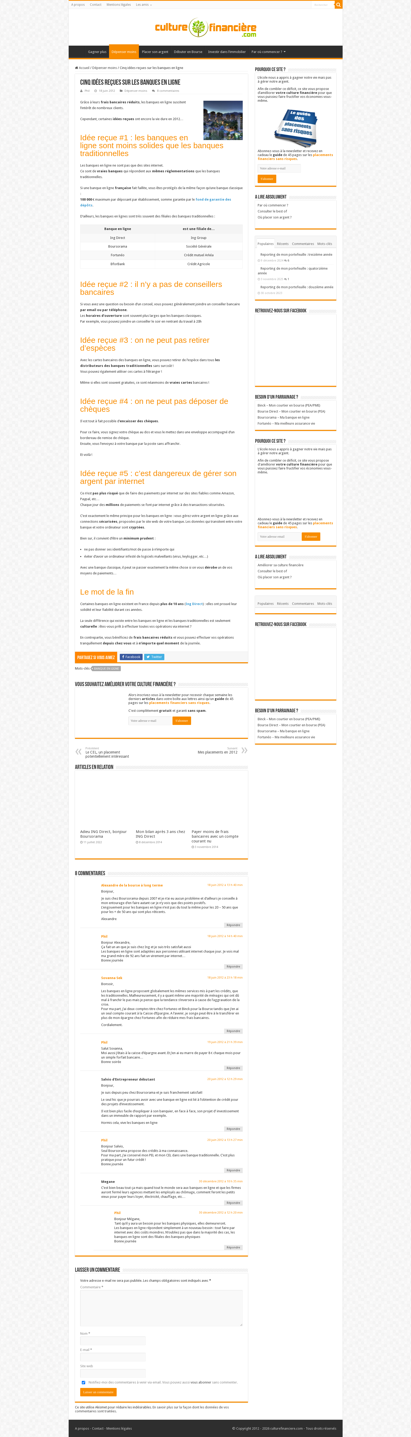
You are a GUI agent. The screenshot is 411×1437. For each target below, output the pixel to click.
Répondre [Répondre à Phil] (233, 966)
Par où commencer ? (267, 52)
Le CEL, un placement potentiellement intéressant (112, 752)
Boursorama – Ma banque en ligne (284, 417)
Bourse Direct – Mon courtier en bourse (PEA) (291, 411)
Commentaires (303, 244)
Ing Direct (194, 604)
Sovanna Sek (111, 978)
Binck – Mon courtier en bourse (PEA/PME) (289, 405)
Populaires (266, 244)
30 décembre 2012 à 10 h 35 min (221, 1181)
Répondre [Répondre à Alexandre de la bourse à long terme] (233, 925)
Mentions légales (119, 5)
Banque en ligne (106, 668)
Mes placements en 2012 (210, 750)
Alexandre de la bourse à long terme (132, 885)
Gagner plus (97, 52)
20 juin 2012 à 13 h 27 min (225, 1140)
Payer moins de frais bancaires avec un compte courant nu (215, 836)
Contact (95, 5)
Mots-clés (324, 244)
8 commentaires (168, 91)
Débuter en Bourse (188, 52)
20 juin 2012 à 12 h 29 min (225, 1079)
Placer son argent (155, 52)
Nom (85, 1333)
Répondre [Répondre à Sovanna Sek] (233, 1031)
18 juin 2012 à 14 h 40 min (225, 936)
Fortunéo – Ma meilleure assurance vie (286, 423)
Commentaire (91, 1287)
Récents (283, 244)
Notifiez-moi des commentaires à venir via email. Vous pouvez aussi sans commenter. (159, 1382)
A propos (78, 5)
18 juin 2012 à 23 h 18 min (225, 977)
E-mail (86, 1350)
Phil (87, 91)
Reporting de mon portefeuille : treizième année (296, 255)
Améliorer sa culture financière (281, 565)
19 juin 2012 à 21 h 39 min (225, 1042)
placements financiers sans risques (179, 703)
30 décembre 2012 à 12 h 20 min (221, 1212)
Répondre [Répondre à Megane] (233, 1203)
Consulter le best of (272, 211)
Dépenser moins (124, 52)
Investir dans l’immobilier (227, 52)
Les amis (142, 5)
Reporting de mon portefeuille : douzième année (297, 287)
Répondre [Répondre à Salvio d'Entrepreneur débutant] (233, 1129)
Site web (86, 1366)
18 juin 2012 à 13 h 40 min (225, 885)
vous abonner (201, 1382)
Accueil (78, 51)
